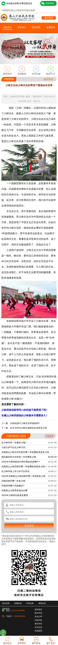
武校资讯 (6, 609)
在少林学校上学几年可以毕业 (15, 471)
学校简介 (21, 27)
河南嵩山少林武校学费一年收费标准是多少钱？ (24, 466)
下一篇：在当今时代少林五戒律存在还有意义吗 (24, 428)
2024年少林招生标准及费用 (14, 495)
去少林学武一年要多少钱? (13, 442)
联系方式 (50, 74)
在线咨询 (49, 436)
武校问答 (38, 620)
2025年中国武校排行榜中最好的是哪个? (20, 461)
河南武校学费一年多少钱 (13, 481)
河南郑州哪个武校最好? (12, 485)
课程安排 (7, 74)
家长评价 (38, 624)
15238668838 (19, 616)
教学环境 (38, 613)
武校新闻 (21, 74)
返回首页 (49, 79)
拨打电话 (48, 18)
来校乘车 (21, 643)
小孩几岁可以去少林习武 (13, 447)
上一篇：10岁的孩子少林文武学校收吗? (20, 423)
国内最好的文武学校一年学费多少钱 (18, 457)
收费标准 (50, 27)
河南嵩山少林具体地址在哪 (14, 490)
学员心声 (38, 617)
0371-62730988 (18, 610)
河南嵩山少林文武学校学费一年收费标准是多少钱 (25, 452)
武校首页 (7, 27)
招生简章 (36, 27)
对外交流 (38, 627)
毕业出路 (36, 74)
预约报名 (36, 643)
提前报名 (38, 609)
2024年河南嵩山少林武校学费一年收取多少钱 (23, 476)
